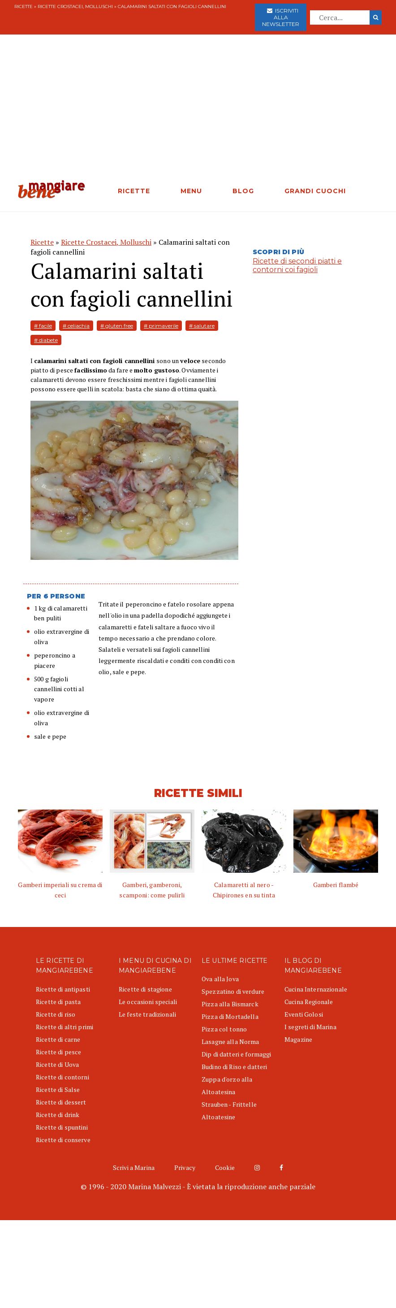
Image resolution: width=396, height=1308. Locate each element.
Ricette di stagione (145, 989)
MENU (191, 191)
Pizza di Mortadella (230, 1016)
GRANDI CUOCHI (315, 191)
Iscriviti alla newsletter (280, 17)
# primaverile (161, 325)
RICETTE (134, 191)
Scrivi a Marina (134, 1167)
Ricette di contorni (62, 1077)
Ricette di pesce (58, 1052)
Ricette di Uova (57, 1064)
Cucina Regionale (308, 1001)
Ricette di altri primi (64, 1026)
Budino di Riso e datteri (234, 1066)
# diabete (46, 340)
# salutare (202, 325)
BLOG (243, 191)
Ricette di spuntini (62, 1127)
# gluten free (116, 325)
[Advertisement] (198, 112)
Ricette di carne (58, 1039)
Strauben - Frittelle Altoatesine (229, 1110)
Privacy (184, 1167)
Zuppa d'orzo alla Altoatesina (227, 1085)
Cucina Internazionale (315, 989)
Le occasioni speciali (148, 1001)
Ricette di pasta (58, 1001)
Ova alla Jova (220, 979)
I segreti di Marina (310, 1026)
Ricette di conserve (63, 1139)
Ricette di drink (57, 1114)
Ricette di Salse (58, 1089)
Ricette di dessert (61, 1102)
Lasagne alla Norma (230, 1041)
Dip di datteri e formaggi (236, 1054)
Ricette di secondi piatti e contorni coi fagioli (297, 265)
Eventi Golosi (303, 1014)
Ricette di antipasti (63, 989)
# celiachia (76, 325)
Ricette (23, 6)
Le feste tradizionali (147, 1014)
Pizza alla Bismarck (230, 1004)
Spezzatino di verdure (233, 991)
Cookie (225, 1167)
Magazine (298, 1039)
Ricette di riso (55, 1014)
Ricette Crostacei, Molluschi (75, 6)
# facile (43, 325)
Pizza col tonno (224, 1029)
